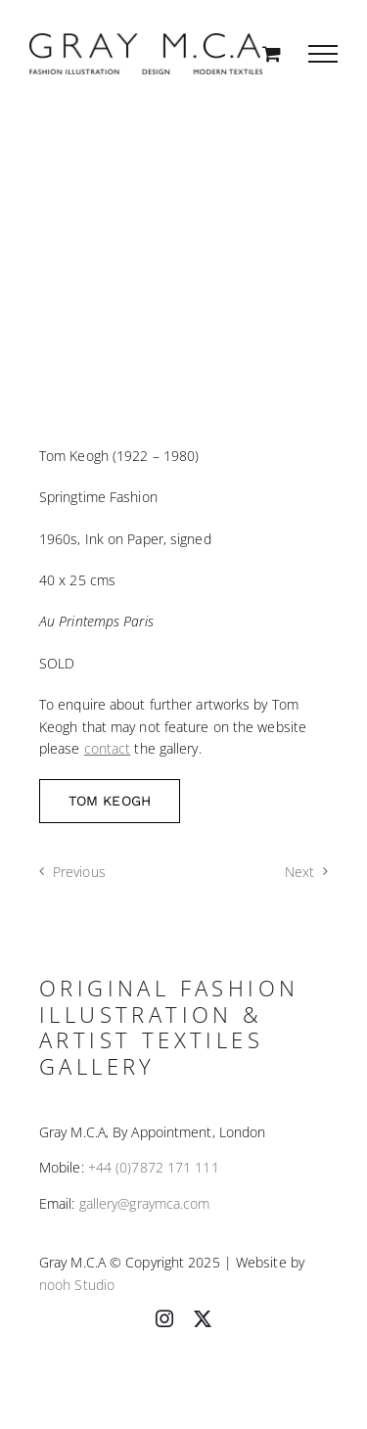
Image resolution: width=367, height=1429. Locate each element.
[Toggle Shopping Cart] (271, 53)
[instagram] (164, 1318)
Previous (79, 871)
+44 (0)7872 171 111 (153, 1167)
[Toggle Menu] (323, 54)
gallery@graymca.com (144, 1203)
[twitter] (202, 1318)
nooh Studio (77, 1284)
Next (299, 871)
